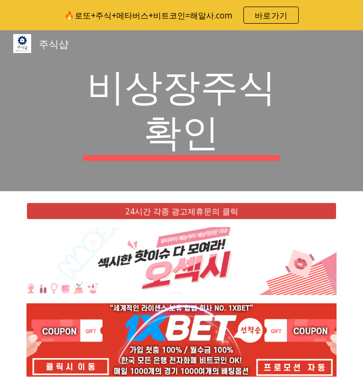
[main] (181, 111)
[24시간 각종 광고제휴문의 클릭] (181, 211)
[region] (181, 15)
